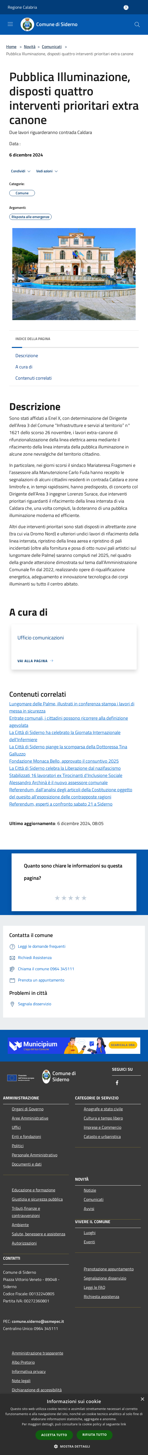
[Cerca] (137, 24)
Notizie (90, 1190)
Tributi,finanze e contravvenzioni (26, 1212)
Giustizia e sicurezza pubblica (37, 1199)
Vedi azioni (47, 171)
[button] (74, 1446)
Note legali (21, 1381)
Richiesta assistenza (101, 1296)
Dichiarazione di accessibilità (37, 1390)
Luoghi (90, 1233)
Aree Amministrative (30, 1118)
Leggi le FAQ (94, 1287)
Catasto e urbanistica (102, 1136)
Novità (29, 46)
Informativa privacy (29, 1371)
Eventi (89, 1242)
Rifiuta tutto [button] (94, 1435)
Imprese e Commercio (102, 1127)
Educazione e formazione (33, 1190)
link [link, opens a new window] (123, 1424)
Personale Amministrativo (34, 1155)
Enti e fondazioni (26, 1136)
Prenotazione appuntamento (109, 1269)
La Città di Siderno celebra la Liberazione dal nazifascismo (65, 768)
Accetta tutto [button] (54, 1435)
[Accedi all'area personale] (126, 8)
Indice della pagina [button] (32, 338)
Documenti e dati (27, 1164)
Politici (18, 1146)
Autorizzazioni (24, 1243)
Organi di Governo (27, 1109)
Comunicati (52, 46)
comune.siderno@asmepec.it (38, 1321)
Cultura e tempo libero (103, 1118)
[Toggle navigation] (10, 24)
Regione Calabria (22, 7)
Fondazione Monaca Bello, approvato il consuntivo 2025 (64, 761)
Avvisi (89, 1208)
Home (11, 46)
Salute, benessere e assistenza (38, 1234)
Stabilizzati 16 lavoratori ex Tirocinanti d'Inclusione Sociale (65, 775)
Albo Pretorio (23, 1362)
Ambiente (20, 1225)
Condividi (21, 171)
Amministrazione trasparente (37, 1353)
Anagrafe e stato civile (103, 1109)
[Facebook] (117, 1083)
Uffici (16, 1127)
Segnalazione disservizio (105, 1278)
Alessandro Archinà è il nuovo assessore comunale (58, 782)
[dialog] (74, 1424)
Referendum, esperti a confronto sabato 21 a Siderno (61, 803)
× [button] (142, 1399)
